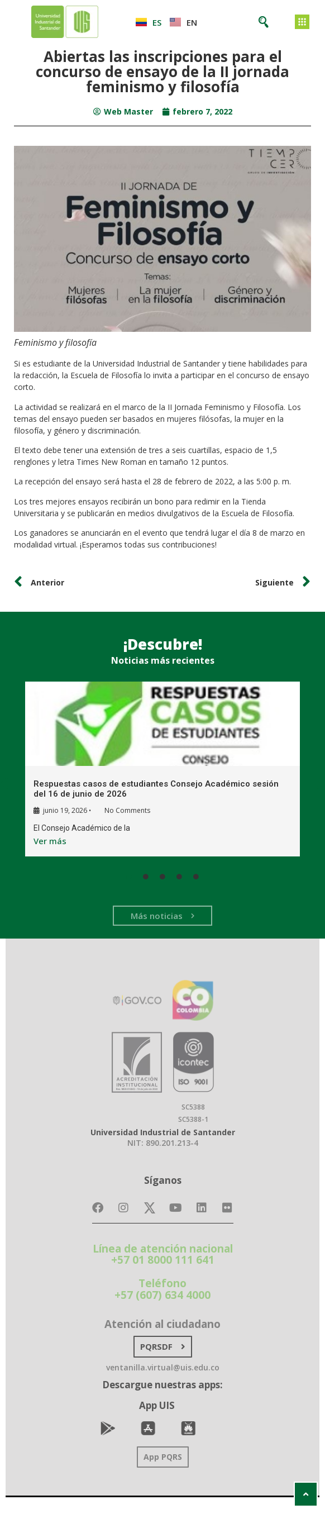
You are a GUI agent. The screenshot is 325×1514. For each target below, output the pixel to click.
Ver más (49, 840)
